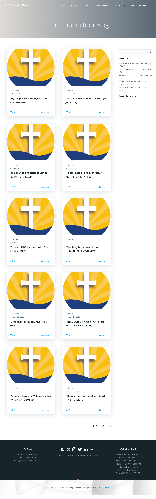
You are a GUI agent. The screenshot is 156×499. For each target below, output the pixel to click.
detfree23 (16, 91)
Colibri (106, 491)
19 (102, 430)
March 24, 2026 (16, 170)
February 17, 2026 (73, 320)
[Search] (150, 52)
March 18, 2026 (72, 170)
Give (133, 5)
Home (63, 5)
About (75, 5)
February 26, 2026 (17, 320)
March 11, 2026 (16, 245)
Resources (120, 5)
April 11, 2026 (15, 94)
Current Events (101, 5)
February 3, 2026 (72, 395)
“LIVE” (86, 5)
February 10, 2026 (17, 395)
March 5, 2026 (71, 245)
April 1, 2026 (71, 94)
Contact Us (145, 5)
